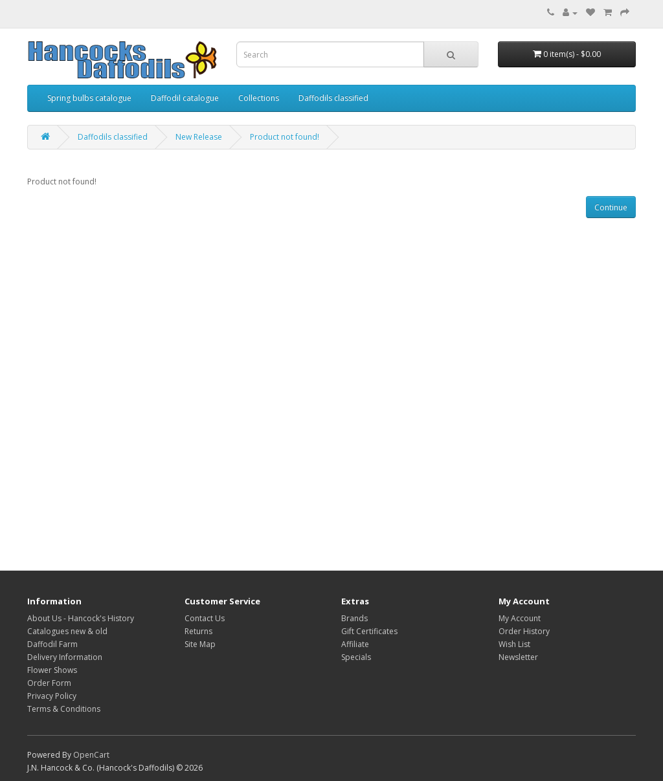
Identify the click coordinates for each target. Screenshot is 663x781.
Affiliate (355, 644)
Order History (524, 631)
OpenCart (91, 754)
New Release (198, 136)
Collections (258, 98)
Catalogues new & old (67, 631)
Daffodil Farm (52, 644)
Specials (356, 657)
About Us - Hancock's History (80, 618)
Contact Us (205, 618)
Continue (610, 207)
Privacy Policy (51, 695)
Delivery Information (64, 657)
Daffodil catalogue (185, 98)
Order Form (49, 682)
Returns (198, 631)
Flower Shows (52, 670)
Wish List (514, 644)
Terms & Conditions (63, 708)
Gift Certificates (369, 631)
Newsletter (518, 657)
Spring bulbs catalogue (89, 98)
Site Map (200, 644)
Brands (354, 618)
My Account (520, 618)
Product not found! (284, 136)
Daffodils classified (333, 98)
